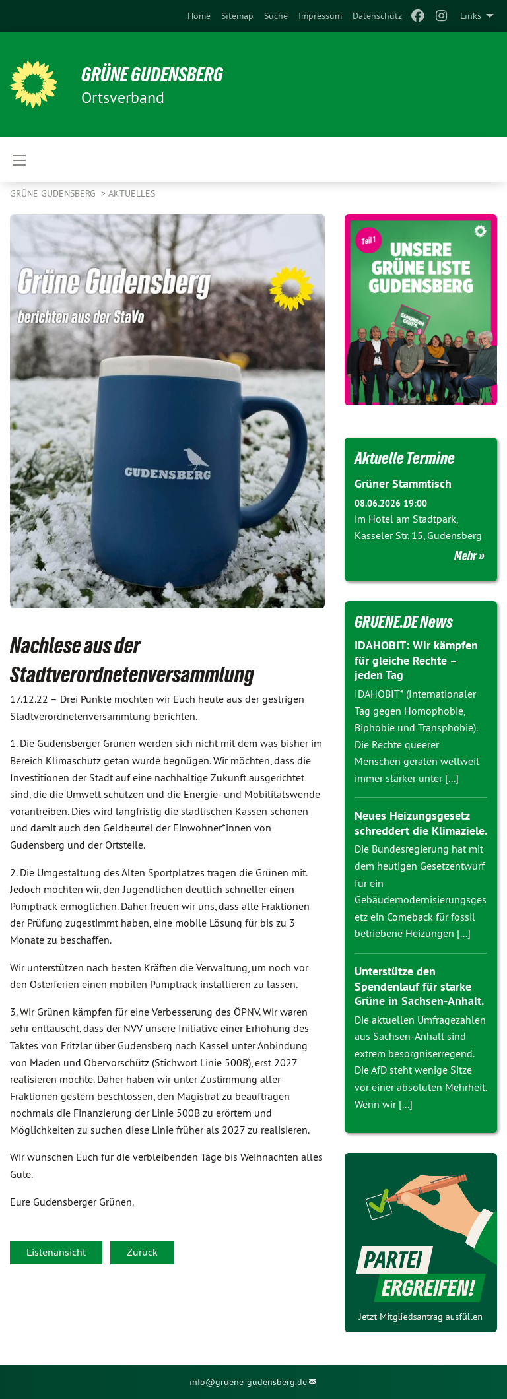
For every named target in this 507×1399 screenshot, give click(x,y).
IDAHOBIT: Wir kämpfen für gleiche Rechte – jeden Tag (416, 659)
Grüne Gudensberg (54, 193)
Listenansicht (56, 1251)
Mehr (465, 555)
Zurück (142, 1251)
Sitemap (237, 16)
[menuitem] (199, 16)
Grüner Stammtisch (403, 483)
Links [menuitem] (470, 16)
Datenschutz (377, 16)
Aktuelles (131, 193)
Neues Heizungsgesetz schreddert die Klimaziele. (421, 823)
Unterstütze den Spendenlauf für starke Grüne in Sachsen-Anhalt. (419, 985)
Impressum (320, 16)
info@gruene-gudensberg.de (248, 1381)
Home (199, 16)
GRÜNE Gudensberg (158, 74)
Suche (276, 16)
